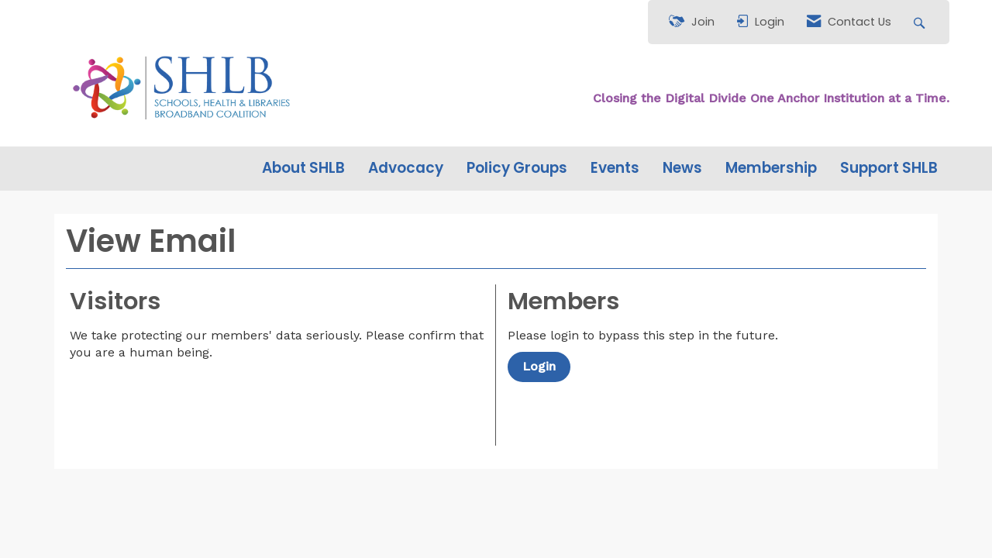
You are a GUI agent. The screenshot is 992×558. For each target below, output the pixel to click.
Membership (771, 168)
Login (539, 366)
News (682, 168)
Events (615, 168)
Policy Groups (517, 168)
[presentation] (187, 400)
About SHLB (303, 168)
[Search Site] (921, 22)
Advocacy (405, 168)
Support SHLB (889, 168)
